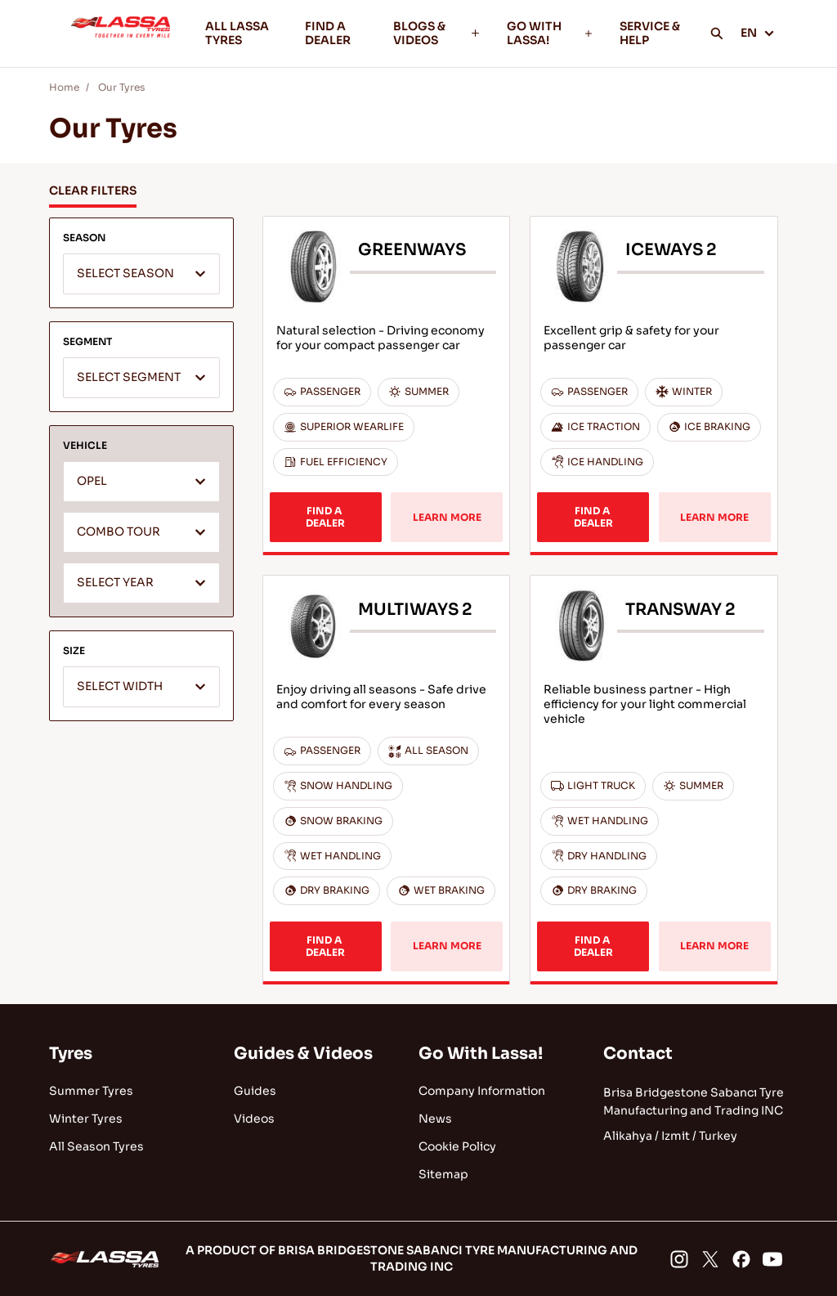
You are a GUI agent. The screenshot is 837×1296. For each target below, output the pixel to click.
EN (758, 32)
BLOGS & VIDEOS (437, 33)
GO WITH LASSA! (550, 33)
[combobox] (141, 273)
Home (64, 87)
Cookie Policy (457, 1146)
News (435, 1118)
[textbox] (141, 275)
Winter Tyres (86, 1118)
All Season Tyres (96, 1146)
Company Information (481, 1090)
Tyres (70, 1053)
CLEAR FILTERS (93, 190)
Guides (255, 1090)
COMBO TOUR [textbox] (118, 532)
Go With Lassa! (480, 1053)
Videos (254, 1118)
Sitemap (443, 1174)
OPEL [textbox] (92, 481)
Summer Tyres (91, 1090)
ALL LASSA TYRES (237, 33)
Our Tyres (121, 87)
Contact (638, 1053)
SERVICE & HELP (650, 33)
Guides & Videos (303, 1053)
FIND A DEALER (328, 33)
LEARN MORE (447, 517)
